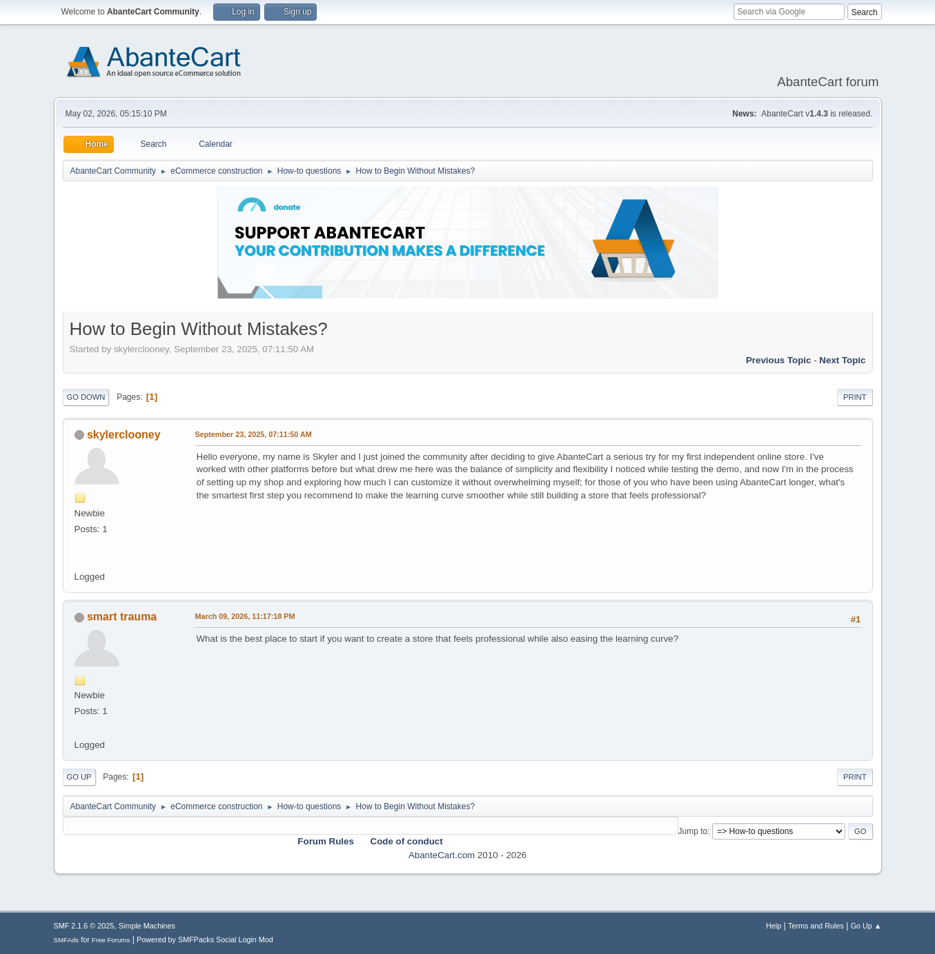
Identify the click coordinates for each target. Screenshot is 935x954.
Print (855, 397)
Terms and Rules (816, 926)
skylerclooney (124, 434)
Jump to (693, 831)
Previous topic (778, 360)
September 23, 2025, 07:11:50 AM (253, 434)
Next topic (842, 360)
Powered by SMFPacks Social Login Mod (205, 939)
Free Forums (111, 940)
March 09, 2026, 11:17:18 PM (245, 616)
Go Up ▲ (866, 926)
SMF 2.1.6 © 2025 (84, 926)
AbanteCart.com (442, 855)
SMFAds (66, 940)
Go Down (86, 397)
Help (773, 926)
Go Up (79, 777)
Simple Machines (147, 926)
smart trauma (122, 616)
